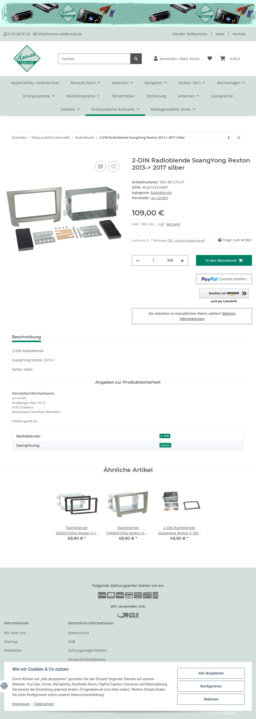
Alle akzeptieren (211, 673)
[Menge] (153, 260)
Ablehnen (211, 699)
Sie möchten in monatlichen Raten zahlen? (192, 316)
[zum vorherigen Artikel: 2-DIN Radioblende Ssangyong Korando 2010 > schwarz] (229, 137)
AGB (71, 641)
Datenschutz (78, 632)
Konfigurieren (211, 686)
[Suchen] (94, 58)
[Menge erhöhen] (182, 260)
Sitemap (11, 641)
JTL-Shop (230, 712)
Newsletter (13, 650)
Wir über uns (15, 632)
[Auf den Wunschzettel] (113, 166)
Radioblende (161, 192)
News (220, 34)
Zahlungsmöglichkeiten (87, 650)
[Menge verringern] (137, 260)
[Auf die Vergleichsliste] (100, 166)
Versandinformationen (87, 659)
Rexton (165, 445)
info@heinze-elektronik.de (57, 34)
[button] (177, 58)
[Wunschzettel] (210, 58)
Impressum (21, 704)
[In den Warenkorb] (8, 154)
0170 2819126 (17, 34)
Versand (173, 224)
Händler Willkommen (190, 34)
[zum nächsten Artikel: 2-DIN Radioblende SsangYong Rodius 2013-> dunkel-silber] (239, 137)
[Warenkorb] (230, 58)
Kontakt (239, 34)
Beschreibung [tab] (26, 337)
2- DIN (165, 436)
